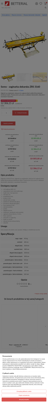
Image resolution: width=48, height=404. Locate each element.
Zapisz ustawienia (24, 395)
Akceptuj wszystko (24, 399)
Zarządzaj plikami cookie (24, 391)
